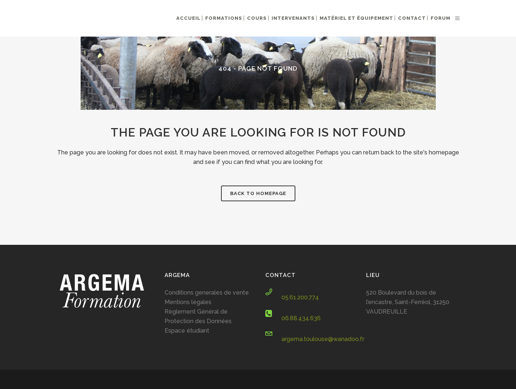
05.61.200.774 (300, 297)
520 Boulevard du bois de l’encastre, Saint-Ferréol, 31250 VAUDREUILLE (407, 302)
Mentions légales (188, 302)
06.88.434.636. (301, 318)
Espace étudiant (187, 330)
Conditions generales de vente (207, 292)
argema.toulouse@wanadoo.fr (322, 339)
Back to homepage (258, 193)
